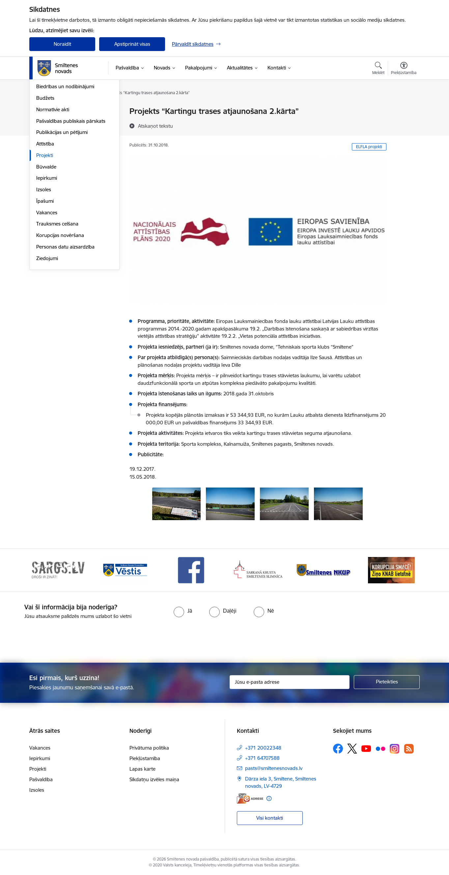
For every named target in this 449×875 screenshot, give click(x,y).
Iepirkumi (46, 249)
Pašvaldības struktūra (60, 123)
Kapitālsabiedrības (56, 146)
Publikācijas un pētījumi (62, 203)
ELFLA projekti (369, 146)
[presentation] (236, 638)
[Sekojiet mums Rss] (409, 749)
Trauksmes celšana (57, 295)
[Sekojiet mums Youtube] (366, 748)
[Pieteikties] (387, 682)
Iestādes (45, 134)
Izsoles (43, 260)
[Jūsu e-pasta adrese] (290, 682)
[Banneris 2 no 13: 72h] (124, 570)
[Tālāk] (405, 570)
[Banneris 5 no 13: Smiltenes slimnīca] (324, 570)
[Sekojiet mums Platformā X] (352, 749)
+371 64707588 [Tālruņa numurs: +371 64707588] (262, 758)
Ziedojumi (47, 329)
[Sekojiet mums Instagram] (395, 749)
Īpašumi (45, 272)
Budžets (45, 169)
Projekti (44, 226)
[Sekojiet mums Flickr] (380, 748)
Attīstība (45, 214)
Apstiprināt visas (132, 44)
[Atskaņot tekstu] (155, 126)
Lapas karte (142, 769)
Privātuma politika (149, 748)
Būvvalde (46, 237)
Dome (43, 112)
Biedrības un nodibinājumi (65, 157)
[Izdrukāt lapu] (403, 108)
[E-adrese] (250, 798)
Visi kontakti (269, 818)
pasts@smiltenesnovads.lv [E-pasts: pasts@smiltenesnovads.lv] (273, 768)
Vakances (46, 283)
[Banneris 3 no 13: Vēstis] (191, 570)
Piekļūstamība (144, 758)
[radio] (183, 611)
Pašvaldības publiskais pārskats (70, 192)
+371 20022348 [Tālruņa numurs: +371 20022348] (263, 748)
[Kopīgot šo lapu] (403, 125)
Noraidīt (62, 44)
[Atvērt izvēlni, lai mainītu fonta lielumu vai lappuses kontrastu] (404, 69)
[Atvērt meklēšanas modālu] (378, 69)
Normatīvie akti (52, 180)
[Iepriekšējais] (44, 570)
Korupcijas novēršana (60, 306)
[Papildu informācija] (269, 798)
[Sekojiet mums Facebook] (338, 749)
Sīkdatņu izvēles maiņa (154, 779)
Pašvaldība (41, 779)
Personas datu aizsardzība (65, 317)
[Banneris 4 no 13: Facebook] (258, 570)
